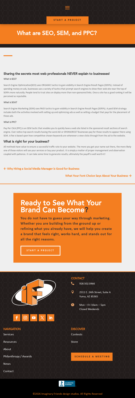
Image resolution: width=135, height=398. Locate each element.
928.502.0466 (87, 283)
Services (8, 334)
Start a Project (67, 20)
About (7, 349)
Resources (10, 342)
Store (74, 342)
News (7, 364)
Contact (8, 371)
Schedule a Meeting (92, 356)
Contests (76, 334)
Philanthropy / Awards (17, 356)
